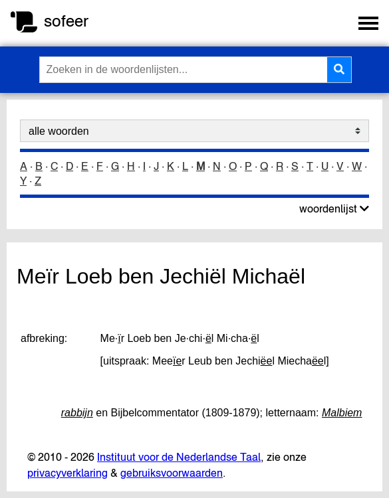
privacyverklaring (67, 472)
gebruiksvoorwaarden (171, 472)
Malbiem (342, 412)
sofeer (66, 21)
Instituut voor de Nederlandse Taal (179, 457)
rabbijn (77, 412)
